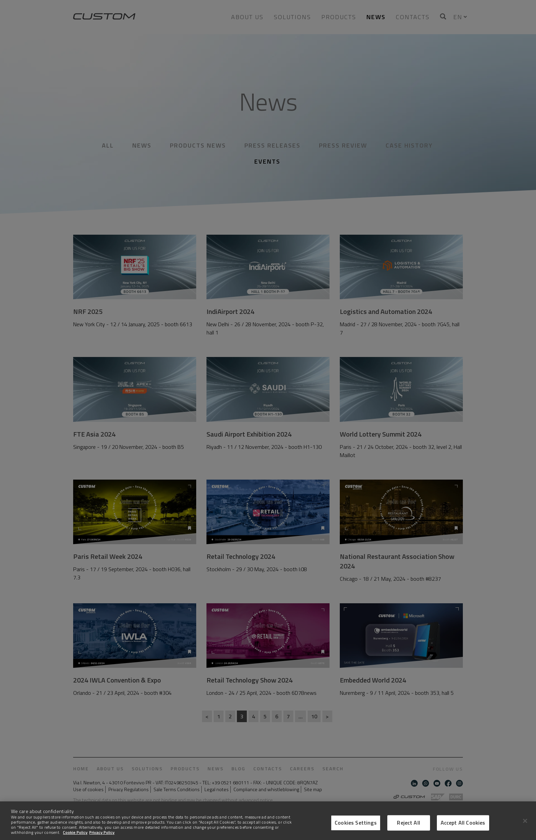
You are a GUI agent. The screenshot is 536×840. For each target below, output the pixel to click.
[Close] (525, 824)
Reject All (408, 827)
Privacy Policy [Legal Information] (102, 836)
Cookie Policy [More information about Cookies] (75, 836)
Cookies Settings (356, 827)
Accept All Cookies (463, 827)
